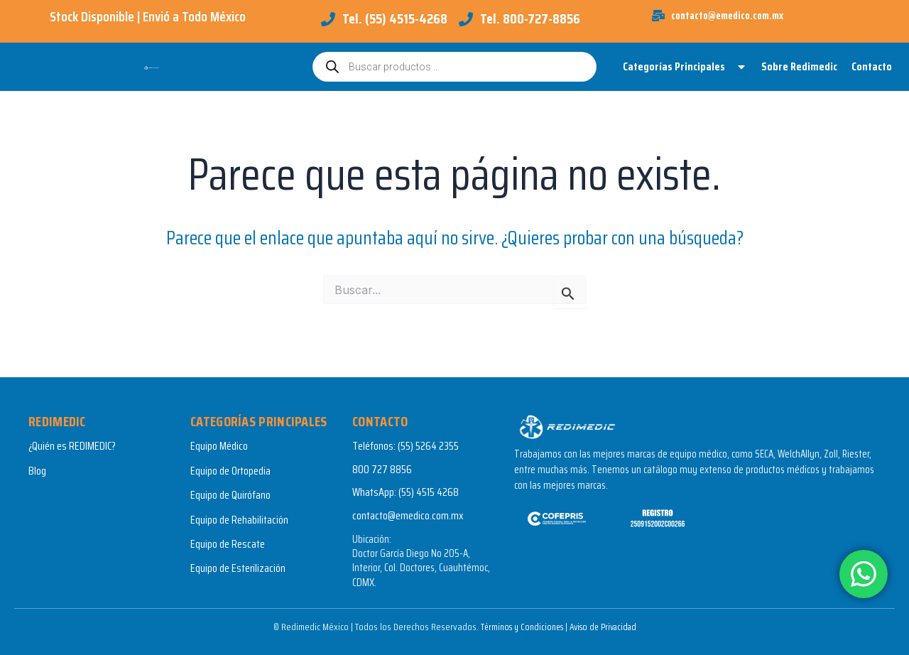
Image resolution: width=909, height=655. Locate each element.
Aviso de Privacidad (606, 626)
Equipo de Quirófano (230, 495)
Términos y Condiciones (517, 626)
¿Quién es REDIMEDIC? (72, 446)
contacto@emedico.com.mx (408, 515)
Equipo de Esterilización (237, 569)
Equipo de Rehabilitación (239, 520)
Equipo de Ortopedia (230, 471)
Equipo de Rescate (227, 544)
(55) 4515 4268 (428, 492)
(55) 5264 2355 (428, 446)
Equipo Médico (219, 446)
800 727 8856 (382, 469)
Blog (37, 471)
